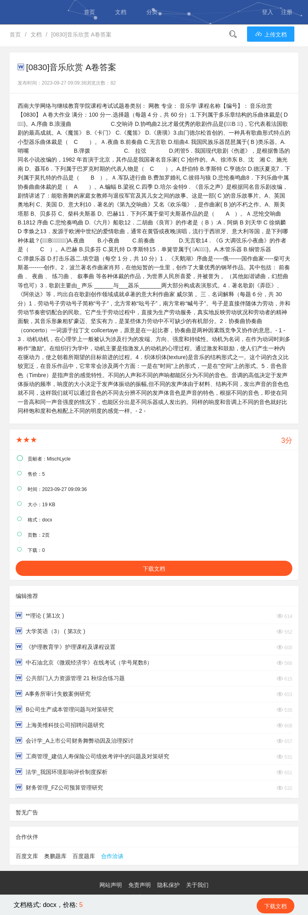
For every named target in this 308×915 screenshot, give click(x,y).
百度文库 (27, 856)
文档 (120, 12)
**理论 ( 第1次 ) (40, 615)
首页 (89, 12)
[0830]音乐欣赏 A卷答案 (81, 34)
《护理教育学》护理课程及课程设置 (66, 646)
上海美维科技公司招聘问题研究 (60, 724)
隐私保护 (168, 885)
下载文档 (154, 569)
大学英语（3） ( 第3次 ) (50, 631)
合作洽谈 (112, 856)
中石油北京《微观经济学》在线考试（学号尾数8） (84, 662)
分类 (152, 12)
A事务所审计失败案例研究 (53, 693)
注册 (286, 12)
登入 (267, 12)
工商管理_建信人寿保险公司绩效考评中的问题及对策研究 (92, 756)
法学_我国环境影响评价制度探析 (61, 771)
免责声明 (139, 885)
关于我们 (197, 885)
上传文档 (271, 34)
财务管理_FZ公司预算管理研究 (59, 787)
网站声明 (110, 885)
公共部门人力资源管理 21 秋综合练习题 (70, 678)
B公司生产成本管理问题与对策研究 (64, 709)
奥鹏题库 (55, 856)
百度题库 (84, 856)
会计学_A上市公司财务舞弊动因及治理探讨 (75, 740)
